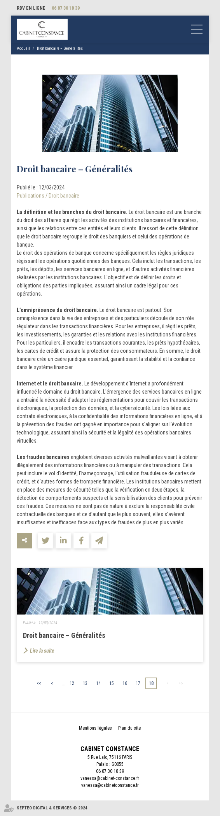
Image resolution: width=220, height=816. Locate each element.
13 (85, 683)
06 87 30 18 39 (66, 8)
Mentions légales (95, 728)
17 (138, 683)
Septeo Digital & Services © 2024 (52, 808)
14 (98, 683)
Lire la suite (42, 651)
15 (111, 683)
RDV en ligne (31, 8)
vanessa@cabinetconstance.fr (110, 785)
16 (124, 683)
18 (151, 683)
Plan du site (129, 728)
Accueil (23, 48)
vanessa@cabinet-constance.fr (109, 778)
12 (72, 683)
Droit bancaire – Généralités (60, 48)
